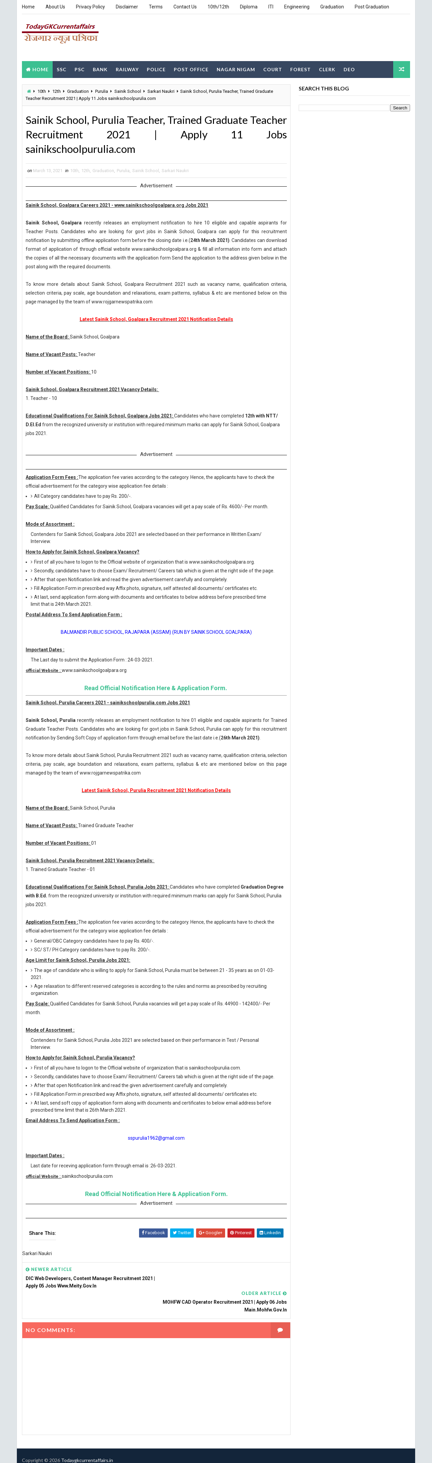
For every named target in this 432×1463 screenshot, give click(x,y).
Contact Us (185, 6)
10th (41, 90)
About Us (55, 6)
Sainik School (127, 90)
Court (272, 69)
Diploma (249, 6)
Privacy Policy (90, 6)
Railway (127, 69)
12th (56, 90)
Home (28, 6)
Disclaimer (127, 6)
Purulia (101, 90)
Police (156, 69)
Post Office (191, 69)
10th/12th (218, 6)
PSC (80, 69)
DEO (349, 69)
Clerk (327, 69)
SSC (61, 69)
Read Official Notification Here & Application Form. (153, 695)
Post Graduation (372, 6)
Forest (300, 69)
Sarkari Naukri (160, 90)
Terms (156, 6)
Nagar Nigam (236, 69)
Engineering (296, 6)
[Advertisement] (287, 37)
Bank (100, 69)
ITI (270, 6)
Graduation (332, 6)
